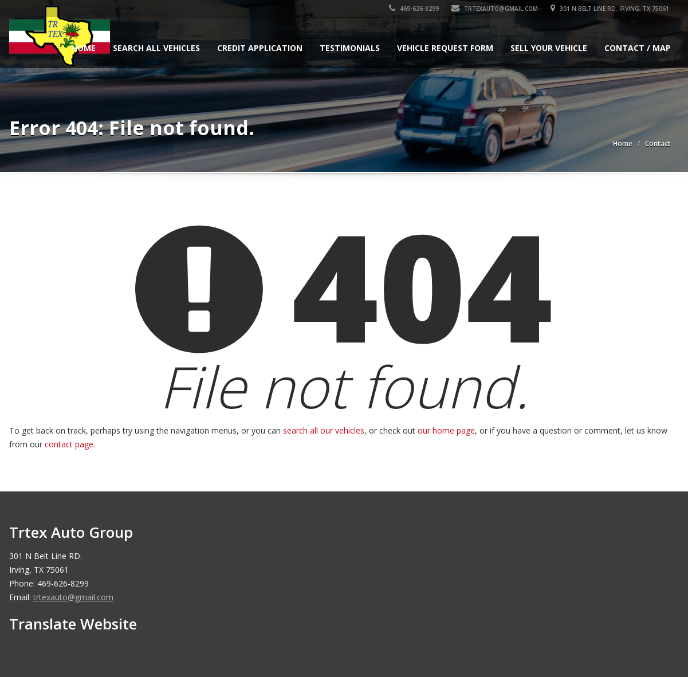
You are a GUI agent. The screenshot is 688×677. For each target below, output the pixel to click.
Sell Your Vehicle (548, 47)
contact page (69, 444)
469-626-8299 (416, 9)
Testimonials (350, 47)
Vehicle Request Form (445, 47)
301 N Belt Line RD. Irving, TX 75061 (611, 9)
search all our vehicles (323, 430)
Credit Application (259, 47)
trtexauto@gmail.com (496, 9)
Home (84, 47)
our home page (446, 430)
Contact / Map (637, 47)
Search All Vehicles (156, 47)
